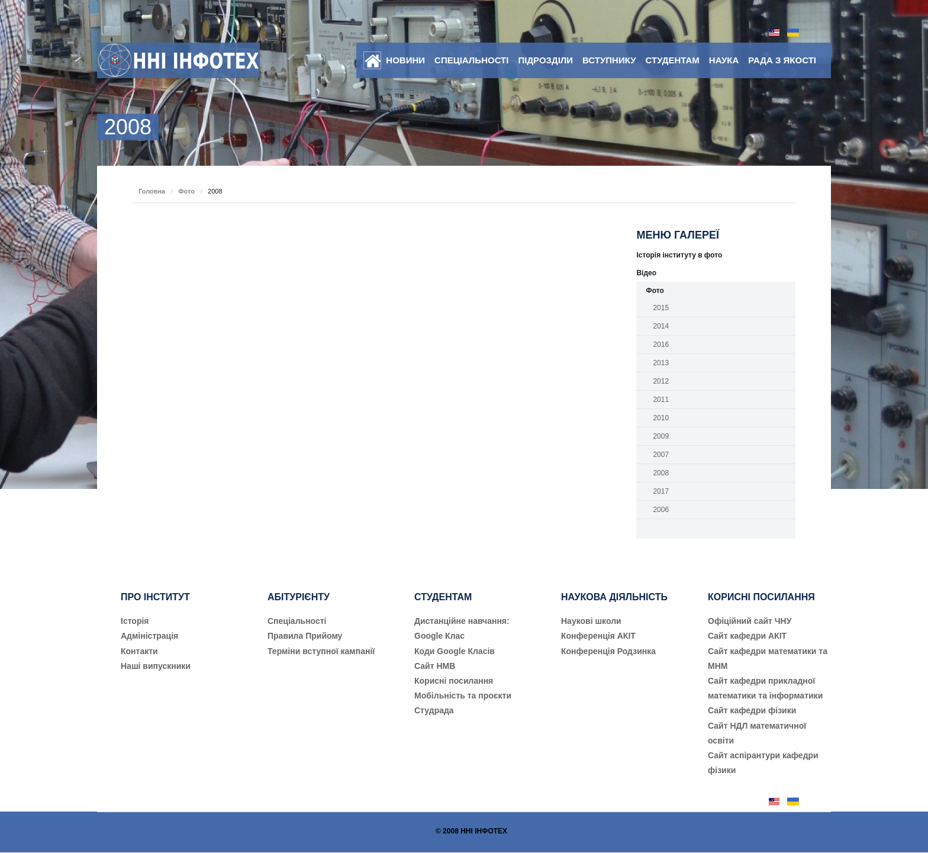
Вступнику (609, 60)
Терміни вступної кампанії (321, 651)
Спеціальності (471, 60)
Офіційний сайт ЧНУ (749, 621)
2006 (661, 510)
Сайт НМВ (434, 666)
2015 (661, 308)
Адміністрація (149, 635)
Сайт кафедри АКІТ (747, 635)
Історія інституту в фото (679, 255)
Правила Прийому (305, 635)
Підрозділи (545, 60)
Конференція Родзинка (608, 651)
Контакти (139, 651)
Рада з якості (782, 60)
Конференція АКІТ (598, 635)
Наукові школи (591, 621)
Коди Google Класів (454, 651)
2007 (661, 454)
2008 (661, 473)
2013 (661, 363)
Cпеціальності (297, 621)
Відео (646, 273)
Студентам (673, 60)
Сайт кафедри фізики (752, 710)
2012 (661, 381)
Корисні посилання (453, 680)
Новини (405, 60)
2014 (661, 326)
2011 (661, 399)
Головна (151, 191)
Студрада (434, 710)
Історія (135, 621)
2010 (661, 418)
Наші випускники (156, 666)
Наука (724, 60)
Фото (186, 191)
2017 (661, 491)
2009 (661, 436)
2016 (661, 344)
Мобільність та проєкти (462, 695)
